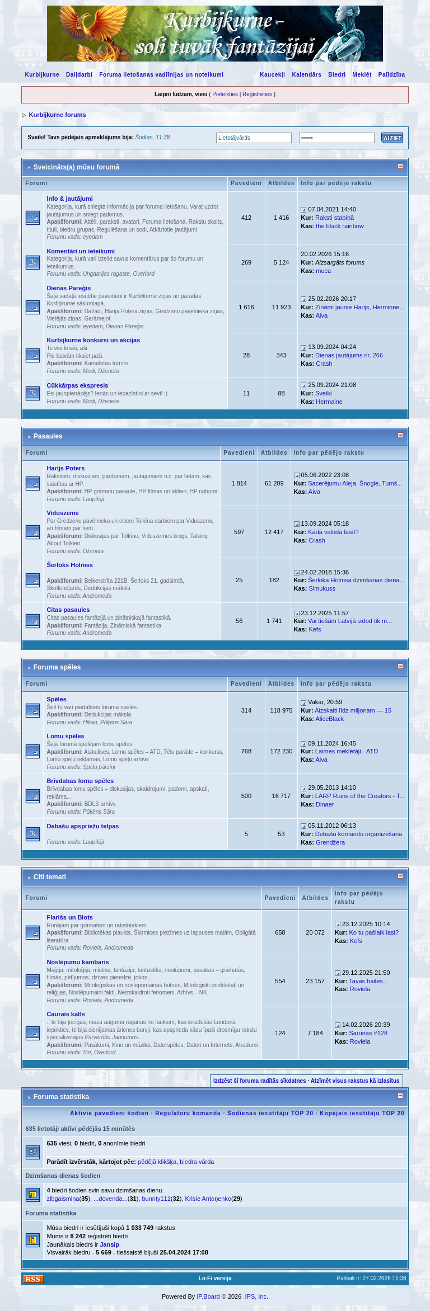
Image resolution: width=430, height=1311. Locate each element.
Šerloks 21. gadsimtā (156, 581)
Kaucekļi (272, 75)
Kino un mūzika (131, 1045)
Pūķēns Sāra (116, 722)
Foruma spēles (57, 667)
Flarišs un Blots (69, 917)
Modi (89, 371)
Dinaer (325, 804)
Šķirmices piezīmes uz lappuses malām (183, 933)
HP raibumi (203, 491)
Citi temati (50, 877)
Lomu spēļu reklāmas (73, 759)
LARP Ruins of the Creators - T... (360, 796)
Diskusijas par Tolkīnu (112, 536)
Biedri (336, 75)
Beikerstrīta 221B (106, 581)
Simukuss (322, 588)
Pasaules (48, 436)
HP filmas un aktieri (162, 491)
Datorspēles (168, 1045)
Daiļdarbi (79, 75)
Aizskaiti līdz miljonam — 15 (353, 710)
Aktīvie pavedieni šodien (109, 1113)
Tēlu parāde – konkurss (192, 752)
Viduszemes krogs (165, 536)
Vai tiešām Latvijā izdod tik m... (350, 620)
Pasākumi (97, 1045)
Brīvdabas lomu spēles (80, 780)
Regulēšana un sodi (121, 230)
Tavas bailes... (368, 981)
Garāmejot (98, 318)
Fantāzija (96, 626)
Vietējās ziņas (63, 318)
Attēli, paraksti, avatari (111, 222)
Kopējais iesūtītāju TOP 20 (362, 1113)
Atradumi (246, 1045)
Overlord (143, 274)
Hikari (90, 722)
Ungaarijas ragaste (106, 274)
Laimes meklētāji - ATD (346, 751)
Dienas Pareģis (68, 288)
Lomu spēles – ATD (136, 752)
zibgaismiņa (62, 1198)
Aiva (322, 315)
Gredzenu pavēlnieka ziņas (189, 311)
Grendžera (330, 842)
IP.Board (208, 1296)
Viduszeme (62, 513)
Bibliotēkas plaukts (108, 933)
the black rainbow (340, 226)
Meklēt (362, 75)
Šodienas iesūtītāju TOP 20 (270, 1113)
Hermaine (329, 401)
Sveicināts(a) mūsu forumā (76, 167)
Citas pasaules (68, 609)
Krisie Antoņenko (208, 1198)
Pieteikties (225, 94)
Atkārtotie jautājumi (173, 230)
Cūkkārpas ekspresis (77, 385)
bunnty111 (156, 1198)
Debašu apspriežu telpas (82, 826)
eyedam (93, 237)
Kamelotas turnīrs (106, 363)
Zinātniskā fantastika (135, 626)
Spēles (56, 699)
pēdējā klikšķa (157, 1161)
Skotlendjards (63, 588)
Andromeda (97, 596)
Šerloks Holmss (69, 565)
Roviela (92, 948)
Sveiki (323, 393)
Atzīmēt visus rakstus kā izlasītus (355, 1081)
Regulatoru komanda (188, 1113)
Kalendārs (306, 75)
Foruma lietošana (163, 222)
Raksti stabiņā (334, 217)
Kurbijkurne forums (57, 114)
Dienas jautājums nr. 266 (349, 355)
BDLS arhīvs (100, 804)
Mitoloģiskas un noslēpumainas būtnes (133, 985)
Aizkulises (96, 752)
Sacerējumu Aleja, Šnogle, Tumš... (355, 483)
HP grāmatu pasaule (110, 491)
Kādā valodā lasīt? (333, 532)
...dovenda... (111, 1198)
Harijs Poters (65, 468)
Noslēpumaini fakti (92, 992)
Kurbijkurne (42, 75)
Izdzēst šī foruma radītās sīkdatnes (259, 1081)
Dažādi (93, 311)
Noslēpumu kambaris (77, 962)
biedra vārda (197, 1161)
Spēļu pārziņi (99, 767)
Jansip (109, 1244)
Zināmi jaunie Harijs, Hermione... (360, 307)
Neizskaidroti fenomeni (146, 992)
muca (323, 270)
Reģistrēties (257, 94)
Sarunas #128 (368, 1033)
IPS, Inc (256, 1296)
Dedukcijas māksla (107, 588)
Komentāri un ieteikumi (80, 251)
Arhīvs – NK (192, 992)
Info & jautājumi (69, 198)
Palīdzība (391, 75)
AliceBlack (329, 718)
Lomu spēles (65, 736)
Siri (87, 1052)
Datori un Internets (209, 1045)
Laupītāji (93, 499)
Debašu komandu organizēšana (358, 834)
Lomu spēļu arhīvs (126, 759)
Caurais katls (65, 1014)
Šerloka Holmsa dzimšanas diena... (356, 580)
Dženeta (108, 371)
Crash (324, 363)
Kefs (315, 629)
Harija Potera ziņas (128, 311)
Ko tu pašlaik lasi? (374, 932)
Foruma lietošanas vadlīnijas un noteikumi (161, 75)
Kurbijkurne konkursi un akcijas (93, 340)
